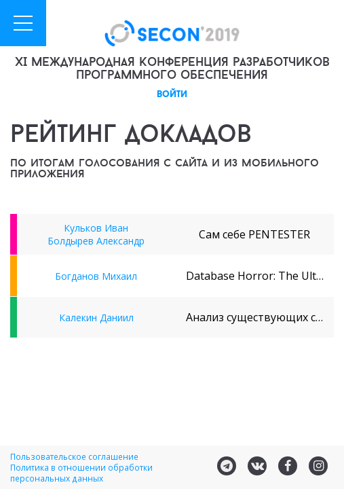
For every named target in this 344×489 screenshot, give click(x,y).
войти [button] (172, 95)
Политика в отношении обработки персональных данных (81, 473)
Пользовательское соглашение (74, 456)
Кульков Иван (96, 227)
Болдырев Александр (96, 240)
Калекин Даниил (96, 317)
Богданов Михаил (96, 276)
